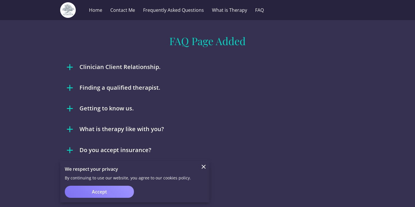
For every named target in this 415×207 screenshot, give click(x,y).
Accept (99, 192)
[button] (207, 67)
